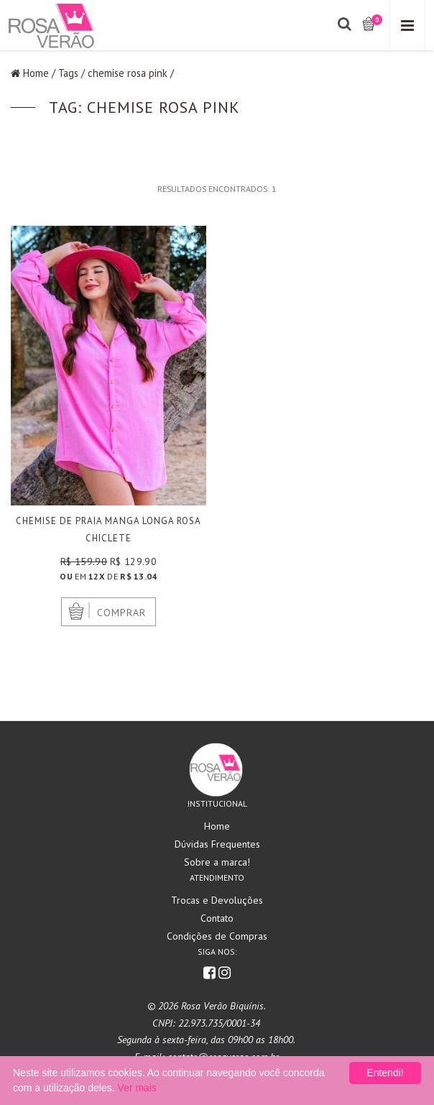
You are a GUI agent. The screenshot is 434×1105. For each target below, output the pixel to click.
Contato (217, 918)
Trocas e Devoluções (217, 900)
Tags (68, 73)
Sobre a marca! (217, 862)
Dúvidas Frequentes (217, 844)
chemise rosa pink (127, 73)
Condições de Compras (217, 936)
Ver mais (137, 1087)
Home (36, 73)
